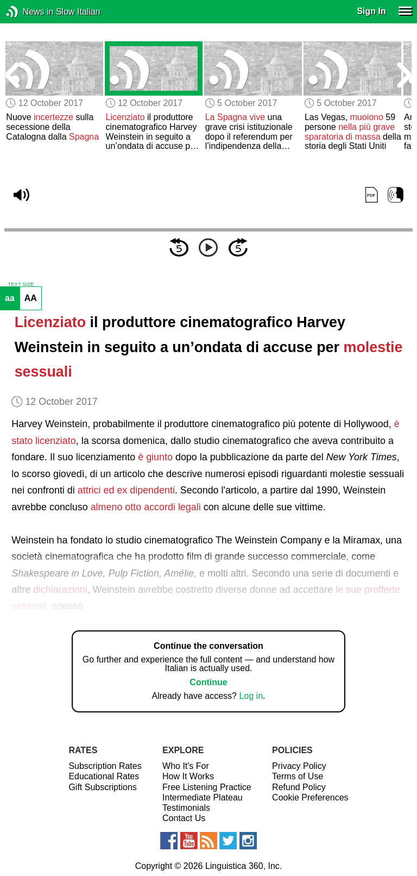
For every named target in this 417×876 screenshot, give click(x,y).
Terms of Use (297, 776)
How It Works (188, 776)
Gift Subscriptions (102, 787)
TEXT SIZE (21, 284)
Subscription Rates (104, 766)
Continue (208, 682)
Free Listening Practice (206, 787)
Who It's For (185, 766)
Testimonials (186, 807)
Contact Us (183, 818)
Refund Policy (299, 787)
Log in (251, 695)
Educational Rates (103, 776)
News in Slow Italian (28, 11)
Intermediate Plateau (202, 797)
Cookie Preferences (310, 797)
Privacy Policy (299, 766)
